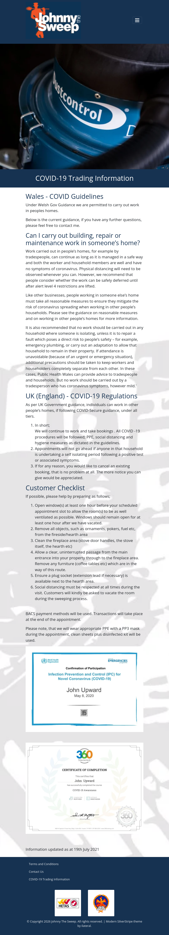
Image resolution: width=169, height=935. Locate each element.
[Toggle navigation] (137, 20)
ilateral (86, 926)
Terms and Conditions (44, 864)
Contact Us (36, 872)
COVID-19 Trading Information (49, 879)
